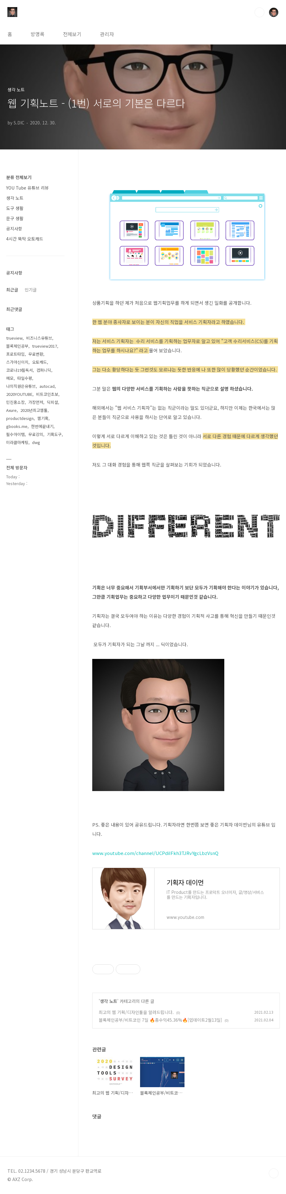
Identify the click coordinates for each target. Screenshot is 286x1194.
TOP (274, 1173)
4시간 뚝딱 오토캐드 (24, 239)
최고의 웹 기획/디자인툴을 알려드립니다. (136, 1012)
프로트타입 (15, 354)
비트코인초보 (47, 394)
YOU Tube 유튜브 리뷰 (27, 188)
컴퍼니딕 (43, 370)
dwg (36, 442)
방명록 (37, 34)
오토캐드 (39, 362)
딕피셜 (52, 402)
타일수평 (24, 378)
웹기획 (42, 418)
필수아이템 (15, 434)
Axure (11, 410)
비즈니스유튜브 (39, 338)
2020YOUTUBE (19, 394)
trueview (14, 338)
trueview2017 (44, 346)
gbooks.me (16, 426)
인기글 (31, 290)
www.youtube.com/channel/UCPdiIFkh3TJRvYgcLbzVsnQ (155, 853)
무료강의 (35, 434)
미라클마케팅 (17, 442)
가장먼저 (35, 402)
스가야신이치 (17, 362)
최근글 (12, 290)
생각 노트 (108, 1001)
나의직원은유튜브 (21, 386)
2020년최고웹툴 (34, 410)
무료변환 (35, 354)
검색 (259, 12)
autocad (47, 386)
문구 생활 (14, 218)
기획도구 (54, 434)
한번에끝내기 (42, 426)
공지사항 (14, 228)
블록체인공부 (17, 346)
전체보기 (72, 34)
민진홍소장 (15, 402)
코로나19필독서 (19, 370)
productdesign (20, 418)
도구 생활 (14, 208)
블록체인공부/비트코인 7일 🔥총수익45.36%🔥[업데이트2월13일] (160, 1020)
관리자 (107, 34)
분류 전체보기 (18, 177)
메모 (10, 378)
